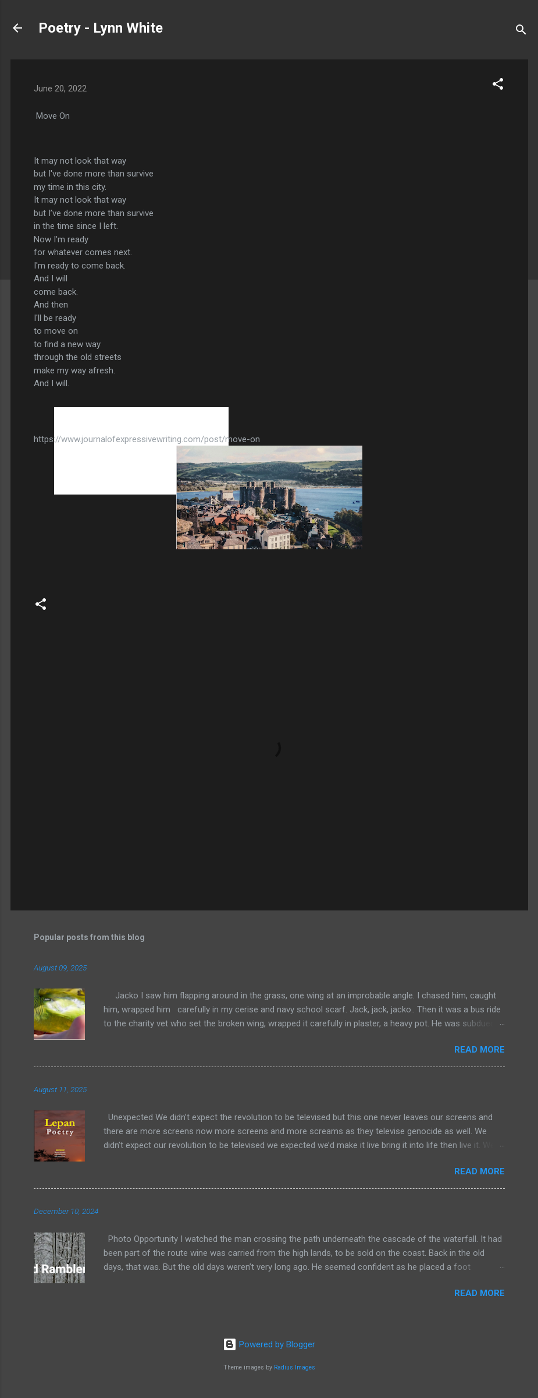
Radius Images (294, 1367)
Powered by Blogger (269, 1344)
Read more (479, 1049)
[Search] (521, 32)
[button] (498, 86)
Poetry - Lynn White (100, 28)
